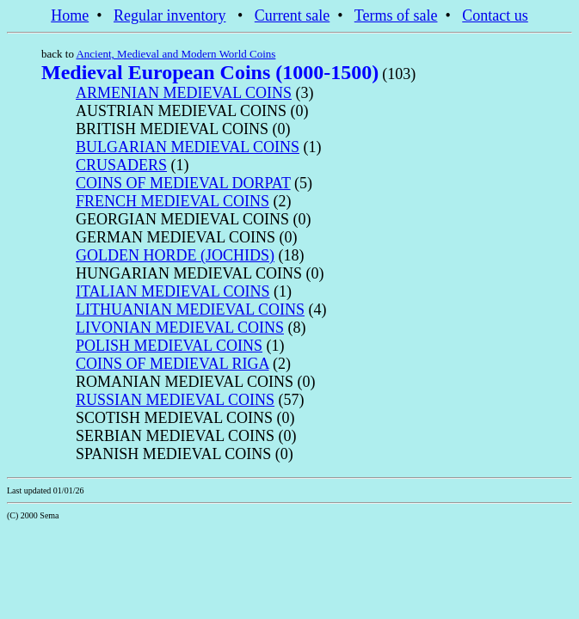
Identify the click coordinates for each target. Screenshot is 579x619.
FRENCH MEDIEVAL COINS (172, 201)
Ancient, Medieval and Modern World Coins (175, 53)
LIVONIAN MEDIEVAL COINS (180, 327)
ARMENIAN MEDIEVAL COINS (184, 92)
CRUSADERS (121, 165)
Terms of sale (396, 15)
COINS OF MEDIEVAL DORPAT (183, 183)
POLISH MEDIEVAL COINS (169, 345)
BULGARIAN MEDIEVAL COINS (187, 147)
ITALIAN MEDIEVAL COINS (173, 291)
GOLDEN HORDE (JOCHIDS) (175, 255)
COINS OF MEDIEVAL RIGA (172, 363)
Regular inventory (169, 15)
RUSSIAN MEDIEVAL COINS (175, 399)
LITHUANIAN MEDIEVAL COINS (190, 309)
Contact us (495, 15)
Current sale (292, 15)
